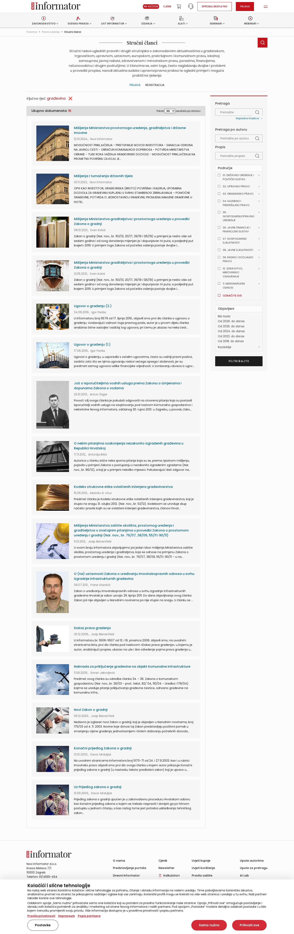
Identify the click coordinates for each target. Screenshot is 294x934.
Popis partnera (89, 916)
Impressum (66, 916)
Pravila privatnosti (41, 916)
